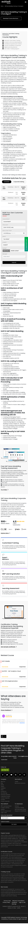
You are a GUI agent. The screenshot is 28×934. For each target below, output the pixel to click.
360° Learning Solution (6, 806)
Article (2, 784)
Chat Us (5, 770)
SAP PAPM (6, 894)
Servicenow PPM (5, 889)
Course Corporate (5, 801)
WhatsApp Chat (26, 244)
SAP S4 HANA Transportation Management (13, 874)
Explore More (5, 533)
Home (2, 6)
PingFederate (14, 892)
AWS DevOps (15, 860)
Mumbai (12, 756)
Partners (17, 806)
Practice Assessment (6, 811)
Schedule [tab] (6, 181)
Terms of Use (7, 901)
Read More (22, 722)
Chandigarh (21, 756)
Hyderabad (4, 759)
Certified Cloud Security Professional (17, 880)
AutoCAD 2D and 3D (11, 877)
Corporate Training (19, 807)
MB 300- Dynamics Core (16, 889)
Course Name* (6, 219)
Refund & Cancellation (18, 901)
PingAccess (20, 875)
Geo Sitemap (4, 793)
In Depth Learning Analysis (5, 808)
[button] (2, 736)
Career (16, 781)
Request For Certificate (20, 811)
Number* (5, 248)
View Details (5, 666)
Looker (19, 879)
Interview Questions (5, 794)
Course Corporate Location (5, 798)
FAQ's (2, 789)
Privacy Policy (6, 902)
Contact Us (3, 791)
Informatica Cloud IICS (7, 882)
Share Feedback (6, 710)
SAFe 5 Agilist (12, 879)
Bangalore (4, 756)
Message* (5, 254)
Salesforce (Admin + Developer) (9, 863)
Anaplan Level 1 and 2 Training (9, 896)
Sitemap (14, 904)
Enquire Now (23, 187)
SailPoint (3, 877)
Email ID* (5, 242)
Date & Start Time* (7, 230)
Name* (4, 236)
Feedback (3, 788)
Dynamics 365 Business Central (9, 874)
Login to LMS (4, 812)
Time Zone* (5, 225)
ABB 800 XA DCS (15, 891)
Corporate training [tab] (18, 181)
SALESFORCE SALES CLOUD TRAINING (10, 845)
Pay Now (14, 824)
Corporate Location (5, 796)
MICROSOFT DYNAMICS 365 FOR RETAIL (10, 843)
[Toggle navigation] (25, 2)
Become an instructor (20, 783)
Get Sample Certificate (9, 647)
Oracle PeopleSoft (6, 891)
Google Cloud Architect (16, 862)
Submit (14, 262)
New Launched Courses (20, 809)
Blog (2, 783)
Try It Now (4, 490)
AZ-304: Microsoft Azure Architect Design (12, 864)
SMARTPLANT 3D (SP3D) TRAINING (17, 837)
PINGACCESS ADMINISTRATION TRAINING (16, 842)
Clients (2, 786)
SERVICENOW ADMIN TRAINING (8, 838)
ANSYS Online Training (6, 835)
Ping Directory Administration (18, 894)
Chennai (7, 756)
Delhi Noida (15, 757)
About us (3, 781)
